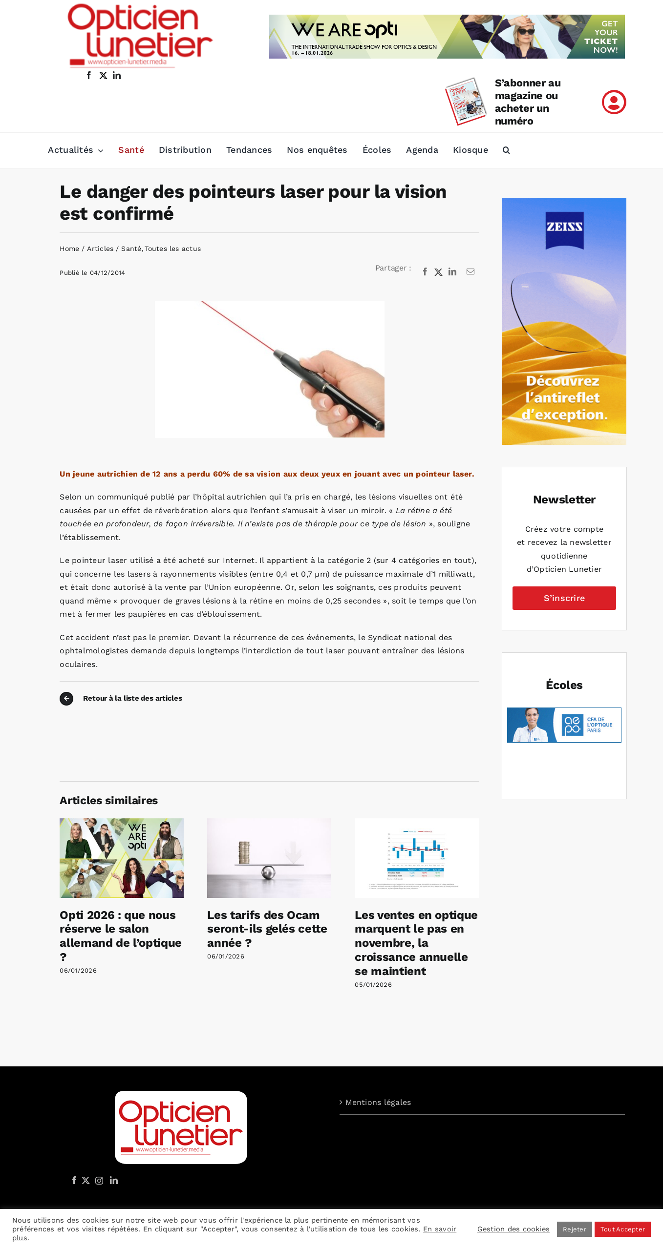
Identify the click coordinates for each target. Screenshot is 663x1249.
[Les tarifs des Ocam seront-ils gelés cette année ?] (269, 823)
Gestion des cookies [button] (513, 1229)
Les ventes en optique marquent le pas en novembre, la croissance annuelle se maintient (416, 943)
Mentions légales (378, 1102)
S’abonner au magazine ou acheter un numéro (528, 102)
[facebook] (89, 75)
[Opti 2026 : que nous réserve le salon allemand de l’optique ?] (122, 823)
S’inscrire (564, 598)
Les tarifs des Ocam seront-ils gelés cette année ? (267, 929)
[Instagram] (98, 1180)
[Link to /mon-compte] (614, 102)
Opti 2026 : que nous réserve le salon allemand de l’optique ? (120, 936)
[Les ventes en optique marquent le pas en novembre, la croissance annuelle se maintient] (417, 823)
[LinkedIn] (452, 272)
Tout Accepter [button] (622, 1229)
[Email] (470, 272)
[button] (506, 150)
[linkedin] (117, 75)
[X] (439, 272)
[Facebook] (425, 272)
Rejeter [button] (574, 1229)
